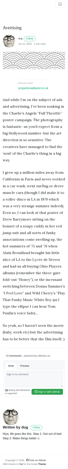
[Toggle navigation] (60, 4)
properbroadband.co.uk (33, 88)
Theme (42, 464)
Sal (21, 464)
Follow (29, 38)
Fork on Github (36, 460)
